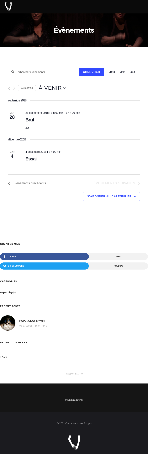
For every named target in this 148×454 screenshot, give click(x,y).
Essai (31, 158)
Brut (29, 119)
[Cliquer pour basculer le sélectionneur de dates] (52, 88)
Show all (74, 374)
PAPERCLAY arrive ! (32, 321)
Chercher (91, 71)
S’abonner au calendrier (109, 196)
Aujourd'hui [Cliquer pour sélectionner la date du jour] (27, 88)
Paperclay (6, 292)
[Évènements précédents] (9, 88)
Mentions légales (74, 399)
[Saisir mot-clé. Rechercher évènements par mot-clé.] (43, 72)
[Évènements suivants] (14, 88)
